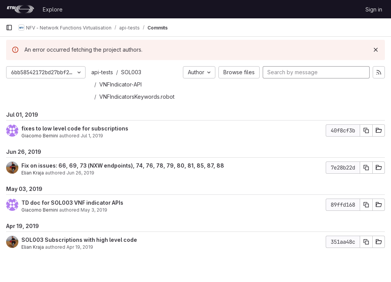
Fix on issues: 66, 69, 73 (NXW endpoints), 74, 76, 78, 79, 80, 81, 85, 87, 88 (122, 165)
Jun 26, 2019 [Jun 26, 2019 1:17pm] (80, 173)
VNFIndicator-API (120, 84)
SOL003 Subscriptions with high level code (79, 239)
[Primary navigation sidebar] (9, 27)
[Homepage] (20, 9)
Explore (53, 9)
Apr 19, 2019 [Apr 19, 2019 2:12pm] (79, 247)
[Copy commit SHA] (366, 130)
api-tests (102, 72)
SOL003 (131, 72)
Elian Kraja (32, 173)
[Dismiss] (375, 49)
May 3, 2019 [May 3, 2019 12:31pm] (94, 210)
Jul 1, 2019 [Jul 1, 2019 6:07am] (92, 136)
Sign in (373, 9)
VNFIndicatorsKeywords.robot (136, 96)
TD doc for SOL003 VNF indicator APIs (72, 202)
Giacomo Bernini (39, 136)
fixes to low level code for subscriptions (74, 128)
